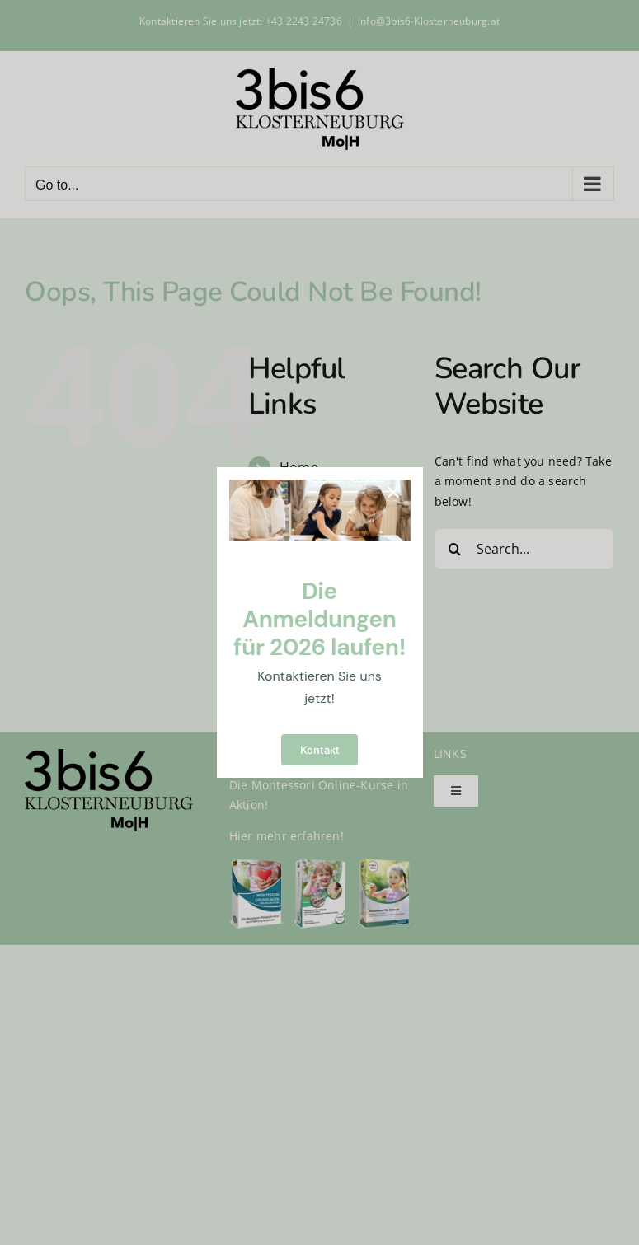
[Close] (393, 493)
